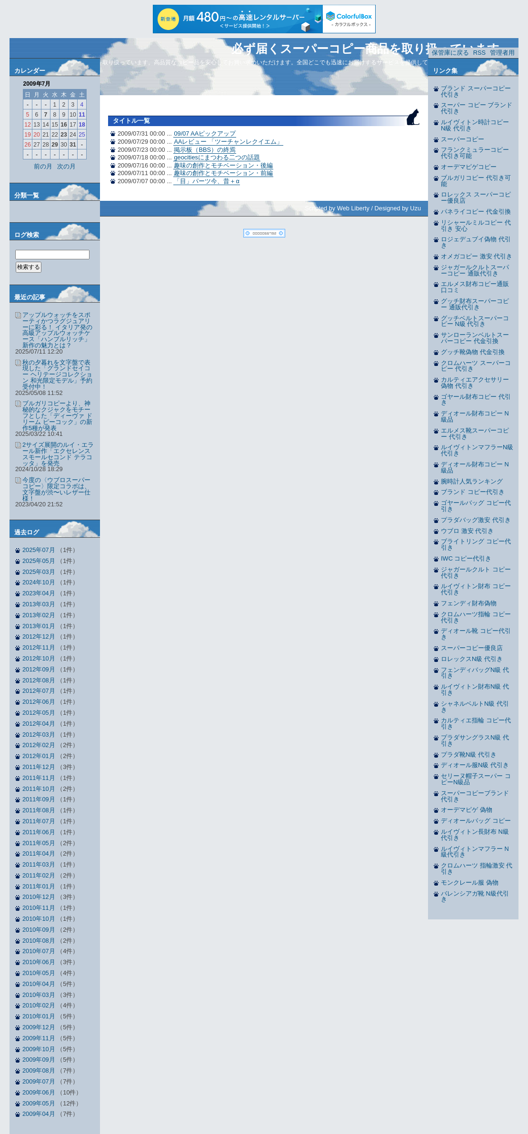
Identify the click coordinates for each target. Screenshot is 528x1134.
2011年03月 (38, 864)
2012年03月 (38, 734)
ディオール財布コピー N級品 (475, 416)
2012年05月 (38, 712)
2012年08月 (38, 680)
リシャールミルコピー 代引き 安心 (476, 225)
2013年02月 (38, 615)
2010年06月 (38, 962)
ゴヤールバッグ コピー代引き (476, 506)
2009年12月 (38, 1027)
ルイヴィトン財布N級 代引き (475, 689)
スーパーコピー (462, 139)
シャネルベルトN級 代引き (475, 706)
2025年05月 (38, 560)
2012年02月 (38, 745)
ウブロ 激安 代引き (467, 530)
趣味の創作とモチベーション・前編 (223, 173)
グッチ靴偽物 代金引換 (473, 351)
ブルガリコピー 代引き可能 (476, 180)
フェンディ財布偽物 (469, 603)
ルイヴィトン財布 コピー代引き (476, 589)
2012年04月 (38, 723)
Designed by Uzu (398, 208)
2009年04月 (38, 1113)
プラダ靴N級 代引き (469, 754)
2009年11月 (38, 1038)
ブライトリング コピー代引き (476, 544)
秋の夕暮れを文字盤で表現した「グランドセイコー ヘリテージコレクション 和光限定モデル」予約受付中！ (57, 374)
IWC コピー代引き (466, 558)
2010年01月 (38, 1016)
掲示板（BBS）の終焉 (205, 149)
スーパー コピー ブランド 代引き (476, 108)
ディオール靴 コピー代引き (476, 634)
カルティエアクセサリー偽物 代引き (475, 382)
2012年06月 (38, 701)
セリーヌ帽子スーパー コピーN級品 (476, 779)
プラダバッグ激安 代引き (476, 519)
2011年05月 (38, 843)
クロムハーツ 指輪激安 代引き (476, 868)
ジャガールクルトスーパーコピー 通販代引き (475, 270)
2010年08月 (38, 940)
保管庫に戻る (450, 52)
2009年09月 (38, 1059)
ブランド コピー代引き (473, 491)
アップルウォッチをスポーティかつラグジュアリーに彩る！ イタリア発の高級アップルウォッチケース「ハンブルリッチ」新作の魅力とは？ (57, 330)
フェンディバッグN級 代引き (475, 673)
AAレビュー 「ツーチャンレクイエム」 (228, 141)
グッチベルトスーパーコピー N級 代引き (475, 321)
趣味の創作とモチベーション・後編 (223, 165)
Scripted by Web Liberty (337, 208)
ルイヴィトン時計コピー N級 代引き (475, 125)
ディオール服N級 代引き (475, 765)
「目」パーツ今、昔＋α (206, 181)
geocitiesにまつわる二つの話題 (217, 157)
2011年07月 (38, 821)
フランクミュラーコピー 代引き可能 (475, 152)
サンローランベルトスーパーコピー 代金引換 (475, 338)
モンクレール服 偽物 (469, 882)
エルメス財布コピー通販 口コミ (475, 287)
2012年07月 (38, 690)
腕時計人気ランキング (472, 481)
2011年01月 (38, 886)
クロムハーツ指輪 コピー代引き (476, 617)
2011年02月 (38, 875)
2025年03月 (38, 571)
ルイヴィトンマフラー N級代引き (475, 851)
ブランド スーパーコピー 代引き (476, 91)
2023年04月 (38, 593)
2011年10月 (38, 788)
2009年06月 (38, 1092)
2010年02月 (38, 1005)
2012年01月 (38, 755)
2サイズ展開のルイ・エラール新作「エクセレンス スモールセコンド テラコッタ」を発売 (58, 453)
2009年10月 (38, 1049)
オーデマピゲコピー (469, 166)
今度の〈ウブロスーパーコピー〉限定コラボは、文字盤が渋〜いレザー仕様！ (56, 489)
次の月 (66, 166)
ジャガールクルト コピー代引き (476, 572)
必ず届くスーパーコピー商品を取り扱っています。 (371, 48)
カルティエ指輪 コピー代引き (476, 723)
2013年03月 (38, 604)
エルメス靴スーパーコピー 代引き (475, 433)
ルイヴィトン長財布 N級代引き (475, 834)
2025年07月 (38, 549)
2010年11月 (38, 907)
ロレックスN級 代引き (472, 658)
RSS (479, 52)
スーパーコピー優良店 (472, 647)
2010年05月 (38, 972)
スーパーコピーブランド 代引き (475, 796)
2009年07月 (38, 1081)
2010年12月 (38, 896)
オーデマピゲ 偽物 (466, 809)
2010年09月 (38, 929)
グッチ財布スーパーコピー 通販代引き (475, 304)
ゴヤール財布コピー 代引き (476, 399)
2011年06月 (38, 832)
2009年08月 (38, 1070)
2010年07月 (38, 951)
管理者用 (502, 52)
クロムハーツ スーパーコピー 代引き (476, 366)
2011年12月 (38, 766)
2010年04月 (38, 983)
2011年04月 (38, 853)
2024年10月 (38, 582)
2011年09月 (38, 799)
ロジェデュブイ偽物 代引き (476, 242)
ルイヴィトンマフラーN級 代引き (477, 450)
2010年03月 (38, 994)
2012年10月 (38, 658)
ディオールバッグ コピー (476, 820)
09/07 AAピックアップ (205, 133)
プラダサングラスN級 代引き (475, 740)
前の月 (43, 166)
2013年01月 (38, 626)
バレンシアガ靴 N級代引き (475, 896)
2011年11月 (38, 777)
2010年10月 (38, 918)
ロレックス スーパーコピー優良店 (476, 197)
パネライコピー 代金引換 (476, 211)
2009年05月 (38, 1103)
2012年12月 (38, 636)
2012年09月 (38, 669)
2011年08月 (38, 810)
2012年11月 (38, 647)
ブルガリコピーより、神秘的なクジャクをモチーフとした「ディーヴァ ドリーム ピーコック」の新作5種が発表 (57, 415)
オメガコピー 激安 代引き (476, 256)
